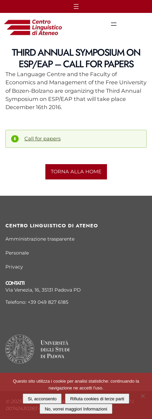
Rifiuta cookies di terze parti (97, 398)
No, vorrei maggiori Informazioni (76, 409)
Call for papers (42, 139)
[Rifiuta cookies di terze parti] (142, 395)
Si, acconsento (42, 398)
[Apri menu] (76, 6)
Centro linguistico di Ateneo (51, 225)
